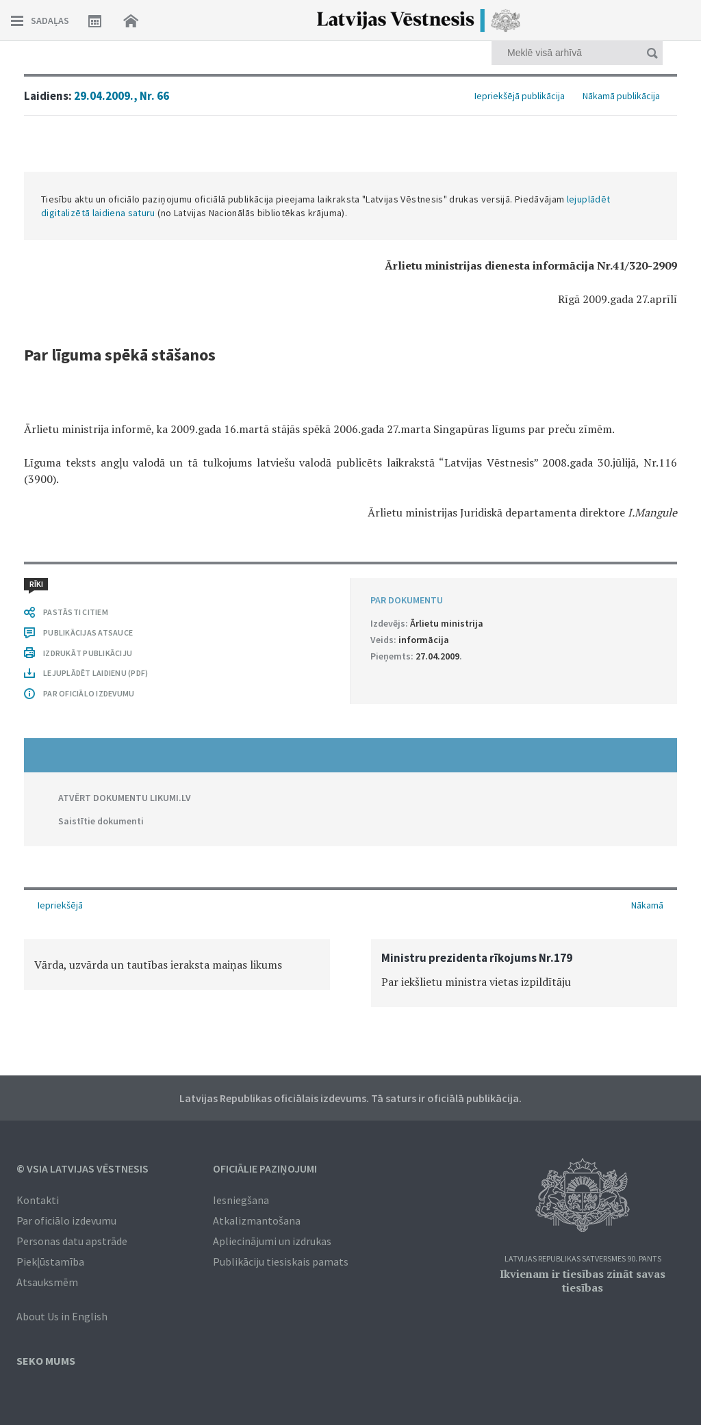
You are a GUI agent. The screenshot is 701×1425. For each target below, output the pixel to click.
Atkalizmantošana (257, 1220)
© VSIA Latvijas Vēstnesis (82, 1168)
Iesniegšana (241, 1200)
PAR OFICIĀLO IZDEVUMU (88, 693)
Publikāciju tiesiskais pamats (280, 1261)
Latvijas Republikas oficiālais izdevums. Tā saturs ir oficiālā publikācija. (350, 1098)
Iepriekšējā (60, 905)
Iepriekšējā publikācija (519, 96)
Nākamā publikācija (621, 96)
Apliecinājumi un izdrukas (272, 1241)
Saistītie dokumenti (101, 821)
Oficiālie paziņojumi (265, 1168)
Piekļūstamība (50, 1261)
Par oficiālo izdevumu (66, 1220)
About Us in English (61, 1316)
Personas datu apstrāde (71, 1241)
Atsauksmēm (47, 1282)
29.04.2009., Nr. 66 (121, 95)
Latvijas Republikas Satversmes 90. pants (583, 1259)
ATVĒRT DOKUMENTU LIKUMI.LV (124, 798)
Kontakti (37, 1200)
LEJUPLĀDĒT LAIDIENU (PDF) (95, 673)
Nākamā (647, 905)
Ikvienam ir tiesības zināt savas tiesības (582, 1280)
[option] (177, 964)
